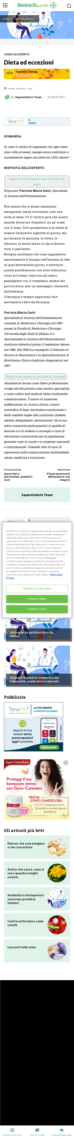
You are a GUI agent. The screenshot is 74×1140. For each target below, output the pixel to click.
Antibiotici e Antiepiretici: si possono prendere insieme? (25, 899)
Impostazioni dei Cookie (37, 588)
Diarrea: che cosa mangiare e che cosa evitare (26, 845)
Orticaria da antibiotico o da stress (31, 634)
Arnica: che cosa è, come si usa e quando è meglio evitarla (25, 873)
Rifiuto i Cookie (37, 599)
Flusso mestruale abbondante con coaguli (58, 477)
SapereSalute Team (28, 97)
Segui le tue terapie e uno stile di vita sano (37, 181)
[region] (37, 570)
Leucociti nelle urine (21, 947)
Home (6, 18)
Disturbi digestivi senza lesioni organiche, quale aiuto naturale (34, 679)
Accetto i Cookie (37, 609)
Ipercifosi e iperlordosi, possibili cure (18, 477)
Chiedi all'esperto (23, 18)
